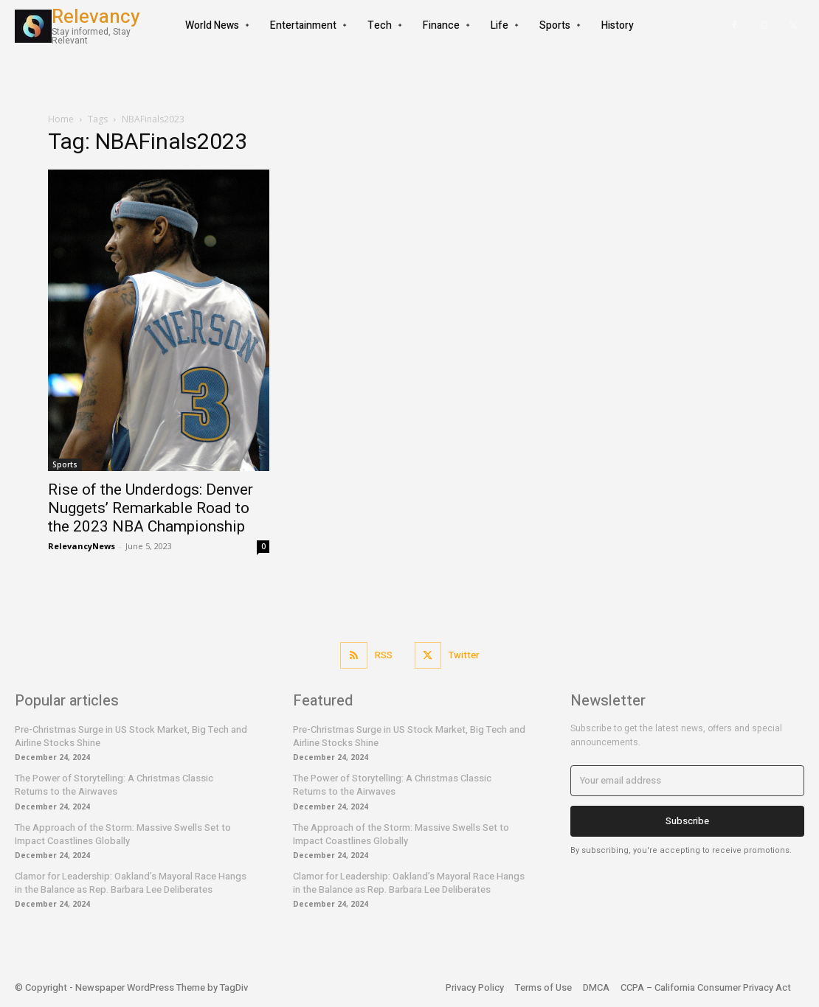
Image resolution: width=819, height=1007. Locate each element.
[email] (687, 780)
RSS (384, 655)
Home (61, 119)
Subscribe (687, 821)
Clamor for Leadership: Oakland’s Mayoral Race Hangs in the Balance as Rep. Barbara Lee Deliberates (130, 882)
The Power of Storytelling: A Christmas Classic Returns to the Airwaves (114, 784)
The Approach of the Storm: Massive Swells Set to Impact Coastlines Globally (123, 834)
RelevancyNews (81, 545)
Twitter (464, 655)
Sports (64, 464)
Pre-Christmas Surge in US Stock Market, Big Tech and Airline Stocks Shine (131, 736)
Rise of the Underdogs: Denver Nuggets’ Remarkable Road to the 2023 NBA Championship (150, 508)
